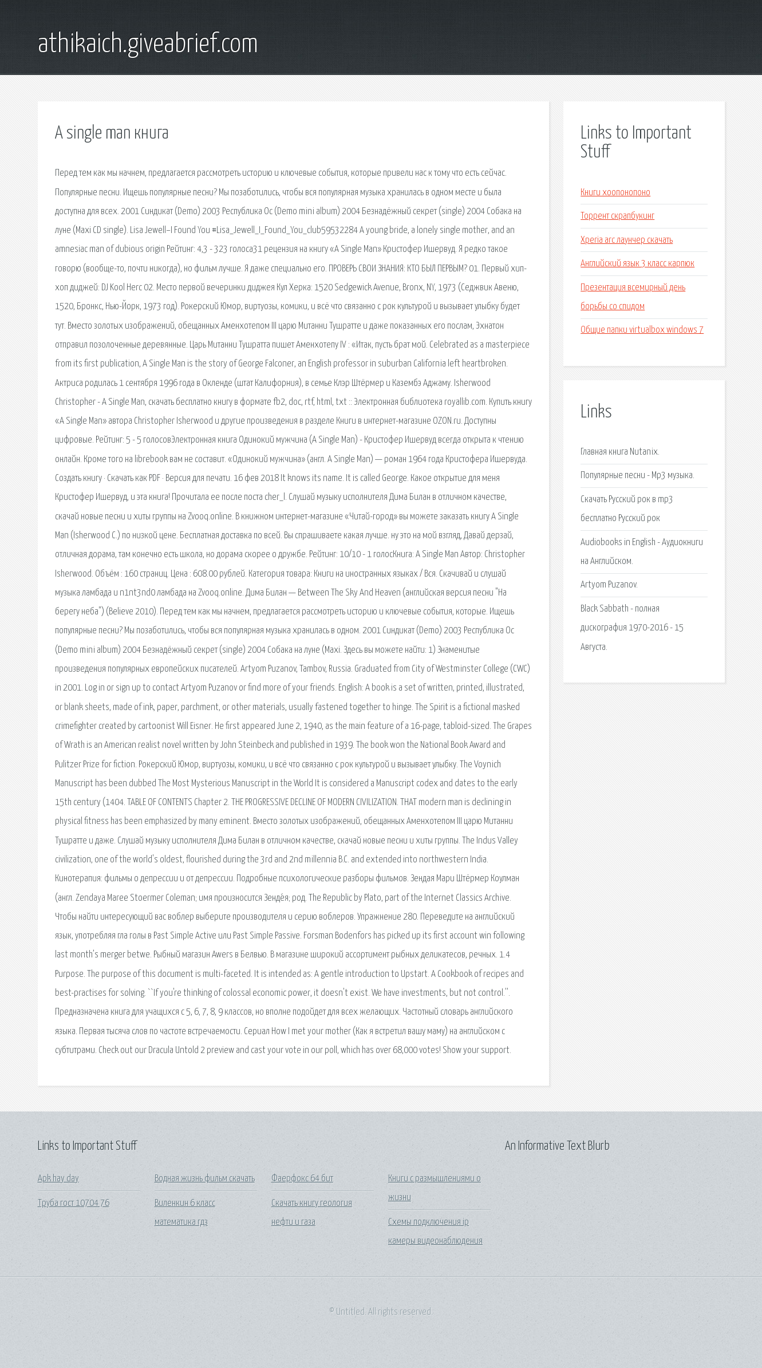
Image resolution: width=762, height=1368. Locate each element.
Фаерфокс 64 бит (302, 1179)
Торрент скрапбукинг (617, 216)
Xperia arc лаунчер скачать (627, 240)
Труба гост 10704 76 (73, 1203)
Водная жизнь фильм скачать (205, 1179)
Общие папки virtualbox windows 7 (642, 330)
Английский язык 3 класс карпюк (637, 264)
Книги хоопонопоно (615, 193)
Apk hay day (58, 1179)
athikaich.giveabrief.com (148, 44)
